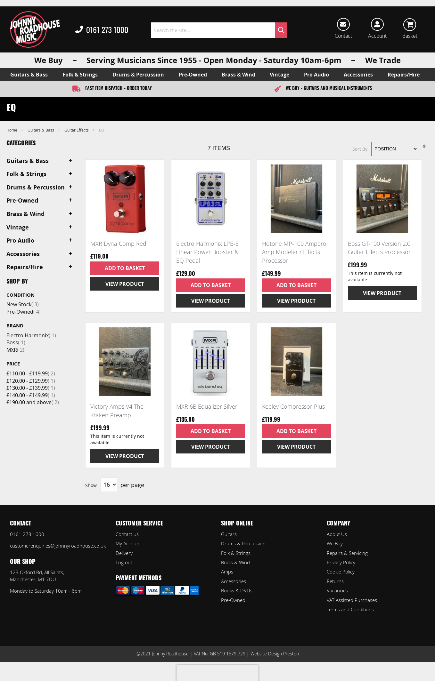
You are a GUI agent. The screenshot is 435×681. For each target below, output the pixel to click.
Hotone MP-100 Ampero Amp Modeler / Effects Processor (294, 252)
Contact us (127, 534)
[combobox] (219, 30)
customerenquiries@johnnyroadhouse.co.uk (58, 545)
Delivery (124, 553)
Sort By (359, 149)
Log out (124, 562)
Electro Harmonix (31, 335)
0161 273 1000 (101, 30)
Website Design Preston (274, 654)
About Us (337, 534)
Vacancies (337, 590)
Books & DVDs (236, 590)
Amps (227, 571)
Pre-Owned (23, 311)
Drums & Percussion (243, 543)
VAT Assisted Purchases (352, 600)
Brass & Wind (235, 562)
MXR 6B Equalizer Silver (206, 406)
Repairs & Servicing (347, 553)
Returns (335, 581)
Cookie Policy (341, 571)
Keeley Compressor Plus (293, 406)
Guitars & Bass (41, 129)
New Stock (22, 304)
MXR (15, 349)
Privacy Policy (341, 562)
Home (12, 129)
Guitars (229, 534)
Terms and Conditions (350, 609)
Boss (15, 342)
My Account (128, 543)
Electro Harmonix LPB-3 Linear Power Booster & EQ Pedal (207, 252)
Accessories (233, 581)
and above (32, 402)
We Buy (335, 543)
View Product (124, 283)
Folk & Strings (235, 553)
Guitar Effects (77, 129)
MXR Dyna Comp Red (118, 243)
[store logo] (35, 29)
